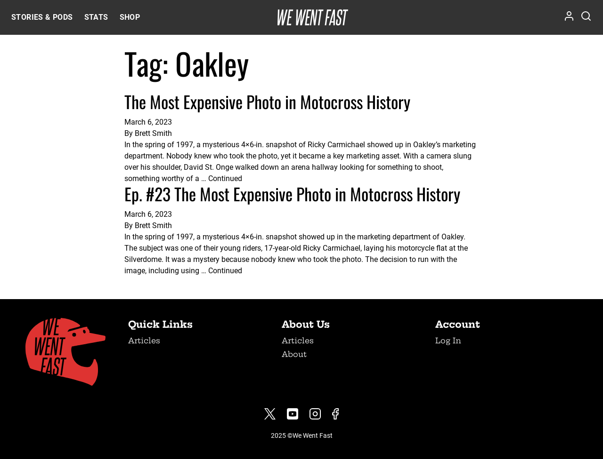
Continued (225, 178)
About (294, 354)
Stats (96, 17)
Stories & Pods (42, 17)
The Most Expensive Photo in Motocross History (267, 101)
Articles (144, 340)
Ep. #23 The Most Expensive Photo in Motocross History (292, 193)
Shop (130, 17)
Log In (448, 340)
